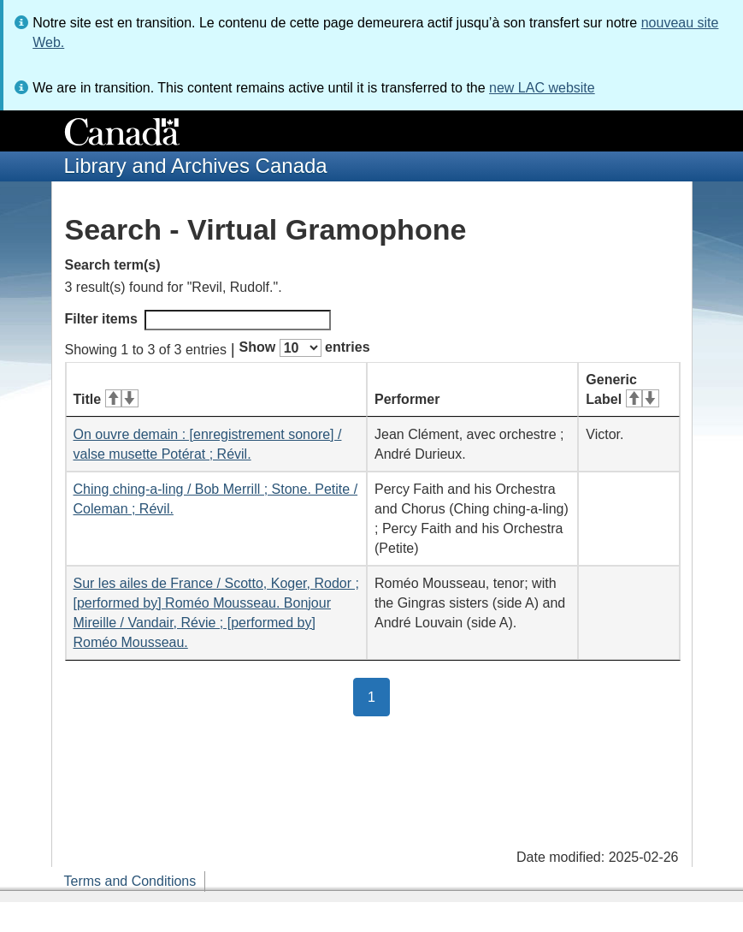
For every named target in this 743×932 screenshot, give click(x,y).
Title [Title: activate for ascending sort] (106, 399)
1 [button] (379, 695)
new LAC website (542, 87)
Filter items (198, 320)
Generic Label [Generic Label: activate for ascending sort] (622, 389)
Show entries (304, 348)
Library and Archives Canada (195, 165)
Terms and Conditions (130, 881)
